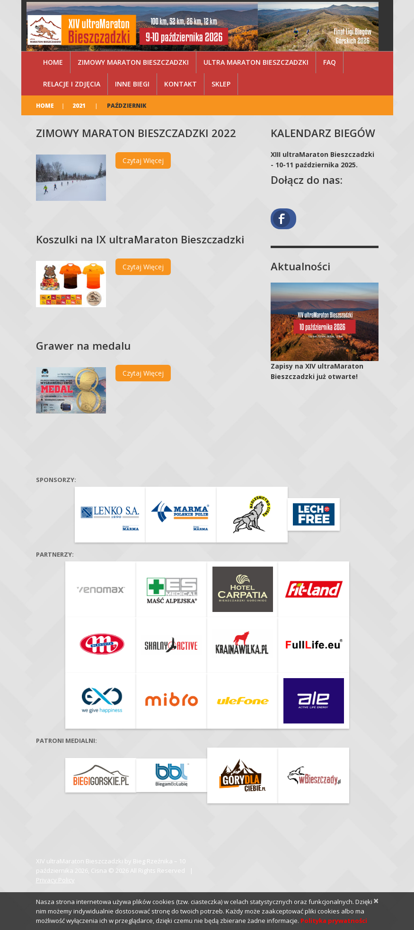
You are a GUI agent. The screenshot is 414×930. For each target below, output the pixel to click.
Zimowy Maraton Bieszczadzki (133, 62)
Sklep (220, 83)
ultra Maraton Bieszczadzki (255, 62)
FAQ (329, 62)
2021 (79, 106)
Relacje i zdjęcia (71, 83)
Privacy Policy (55, 880)
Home (53, 62)
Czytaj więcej (143, 160)
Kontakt (180, 83)
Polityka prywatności (333, 920)
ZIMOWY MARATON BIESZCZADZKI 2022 (136, 133)
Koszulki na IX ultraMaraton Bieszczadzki (140, 239)
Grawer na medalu (83, 345)
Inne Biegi (132, 83)
